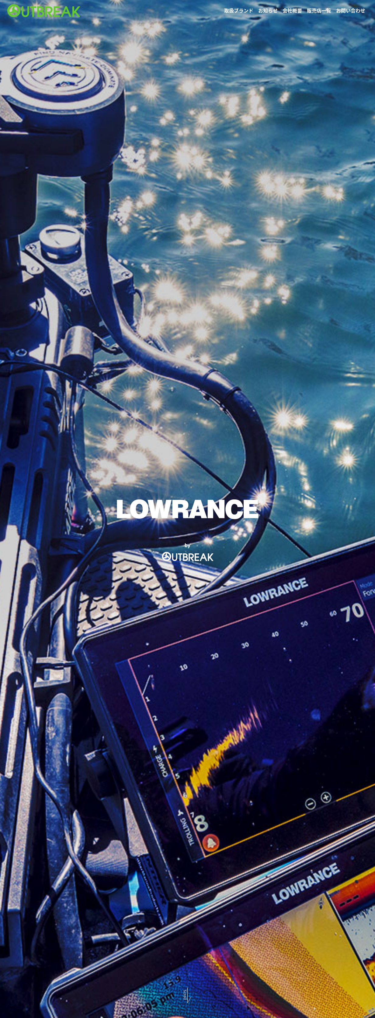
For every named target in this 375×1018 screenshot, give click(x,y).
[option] (187, 509)
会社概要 (292, 10)
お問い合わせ (350, 10)
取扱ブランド (238, 10)
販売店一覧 (319, 10)
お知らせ (268, 10)
